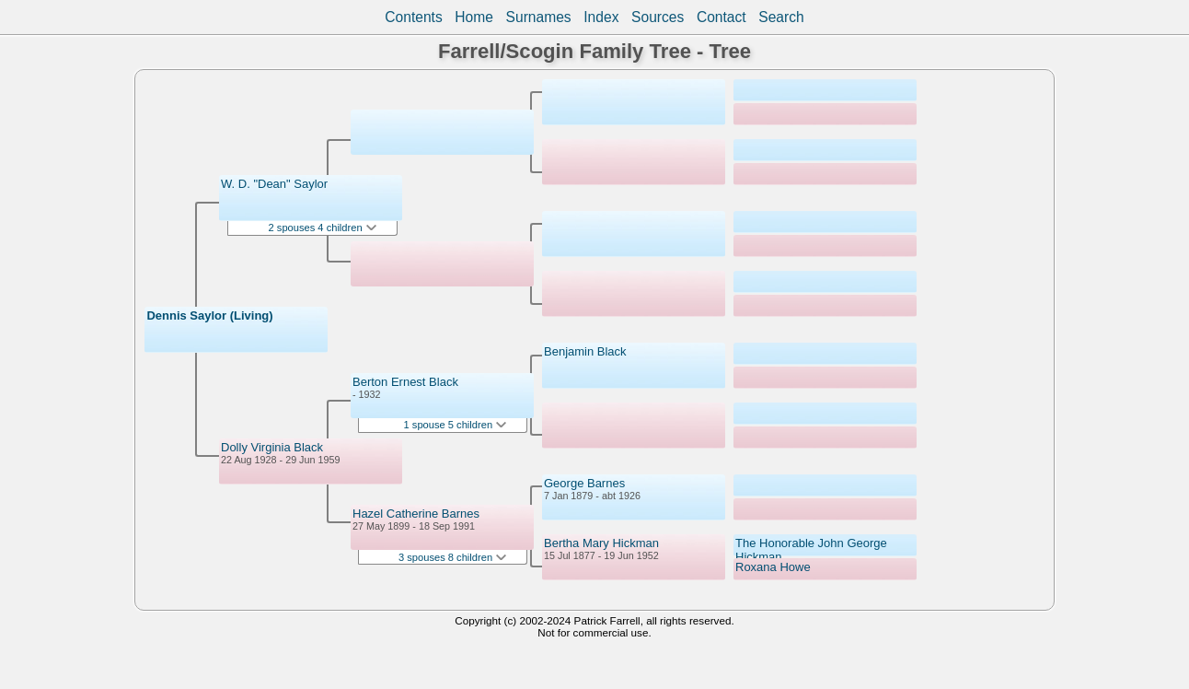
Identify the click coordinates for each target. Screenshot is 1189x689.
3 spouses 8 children (452, 557)
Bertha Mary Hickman (601, 543)
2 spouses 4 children (322, 227)
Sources (657, 17)
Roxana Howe (773, 567)
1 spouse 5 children (455, 424)
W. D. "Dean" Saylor (274, 184)
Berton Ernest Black (405, 382)
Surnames (538, 17)
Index (600, 17)
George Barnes (584, 483)
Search (780, 17)
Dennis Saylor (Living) (209, 315)
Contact (721, 17)
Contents (413, 17)
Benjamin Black (585, 351)
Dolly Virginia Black (272, 447)
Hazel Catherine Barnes (415, 513)
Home (474, 17)
